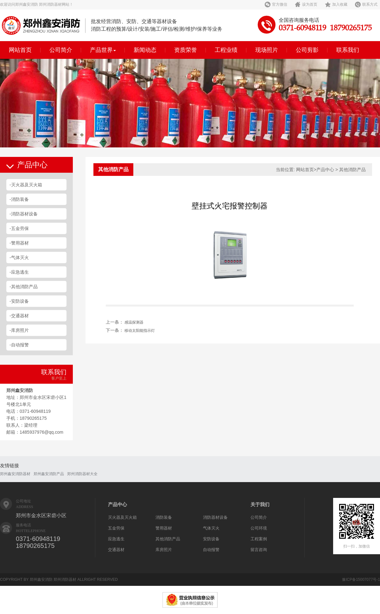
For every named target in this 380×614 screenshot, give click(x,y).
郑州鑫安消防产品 (49, 474)
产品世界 (103, 50)
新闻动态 (145, 50)
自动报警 (211, 549)
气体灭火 (211, 528)
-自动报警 (19, 344)
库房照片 (163, 549)
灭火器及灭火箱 (122, 517)
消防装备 (163, 517)
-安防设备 (19, 301)
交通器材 (116, 549)
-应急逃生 (19, 272)
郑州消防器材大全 (82, 474)
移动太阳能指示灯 (139, 330)
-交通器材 (19, 315)
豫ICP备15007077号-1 (361, 579)
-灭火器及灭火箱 (26, 184)
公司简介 (60, 50)
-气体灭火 (19, 257)
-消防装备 (19, 199)
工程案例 (258, 538)
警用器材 (163, 528)
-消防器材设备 (24, 213)
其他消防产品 (167, 538)
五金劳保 (116, 528)
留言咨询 (258, 549)
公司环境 (258, 528)
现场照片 (266, 50)
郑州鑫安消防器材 (15, 474)
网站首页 (20, 50)
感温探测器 (133, 322)
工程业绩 (226, 50)
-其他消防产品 (24, 286)
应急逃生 (116, 538)
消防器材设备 (215, 517)
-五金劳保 (19, 228)
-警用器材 (19, 242)
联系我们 (347, 50)
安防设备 (211, 538)
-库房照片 (19, 330)
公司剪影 (307, 50)
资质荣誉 (185, 50)
